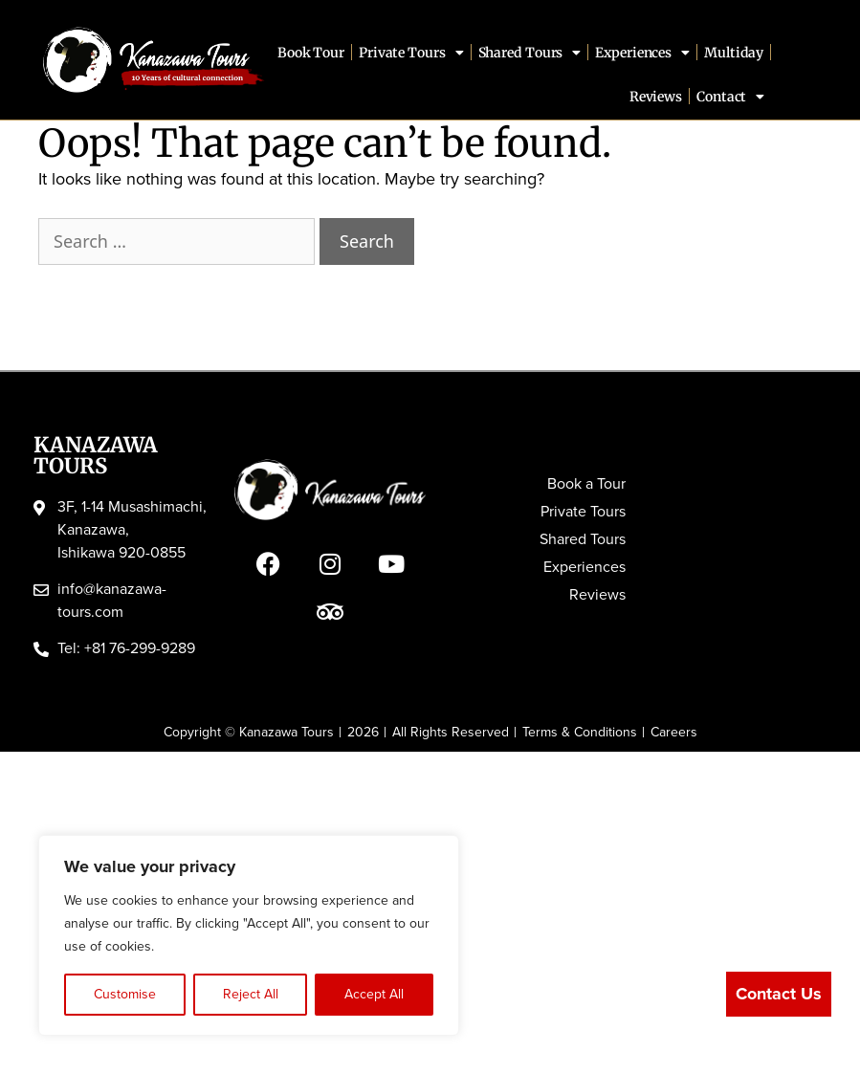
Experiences (642, 52)
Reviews (655, 96)
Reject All (250, 994)
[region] (248, 935)
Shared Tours (530, 52)
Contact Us (779, 993)
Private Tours (411, 52)
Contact (730, 96)
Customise (125, 994)
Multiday (733, 52)
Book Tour (310, 52)
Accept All (374, 994)
